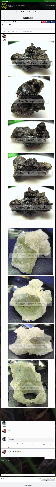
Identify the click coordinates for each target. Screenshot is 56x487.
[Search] (13, 1)
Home (48, 5)
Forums (52, 5)
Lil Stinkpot (3, 26)
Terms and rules (43, 478)
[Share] (52, 34)
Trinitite (48, 444)
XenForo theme (17, 480)
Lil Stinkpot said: (11, 439)
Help (50, 478)
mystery (11, 26)
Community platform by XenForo (7, 480)
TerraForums (52, 21)
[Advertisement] (27, 414)
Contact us (39, 478)
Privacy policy (47, 478)
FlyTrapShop (43, 21)
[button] (11, 1)
